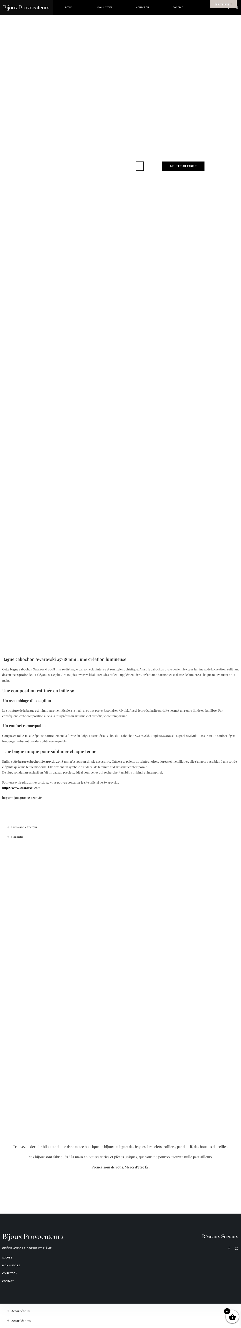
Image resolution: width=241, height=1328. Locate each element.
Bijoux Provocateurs (26, 8)
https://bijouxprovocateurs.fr (24, 798)
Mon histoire (104, 7)
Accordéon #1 (20, 1311)
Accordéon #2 (21, 1321)
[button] (120, 827)
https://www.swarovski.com (21, 788)
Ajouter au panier (183, 166)
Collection (142, 7)
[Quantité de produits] (140, 166)
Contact (178, 7)
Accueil (69, 7)
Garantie (17, 837)
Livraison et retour (24, 827)
